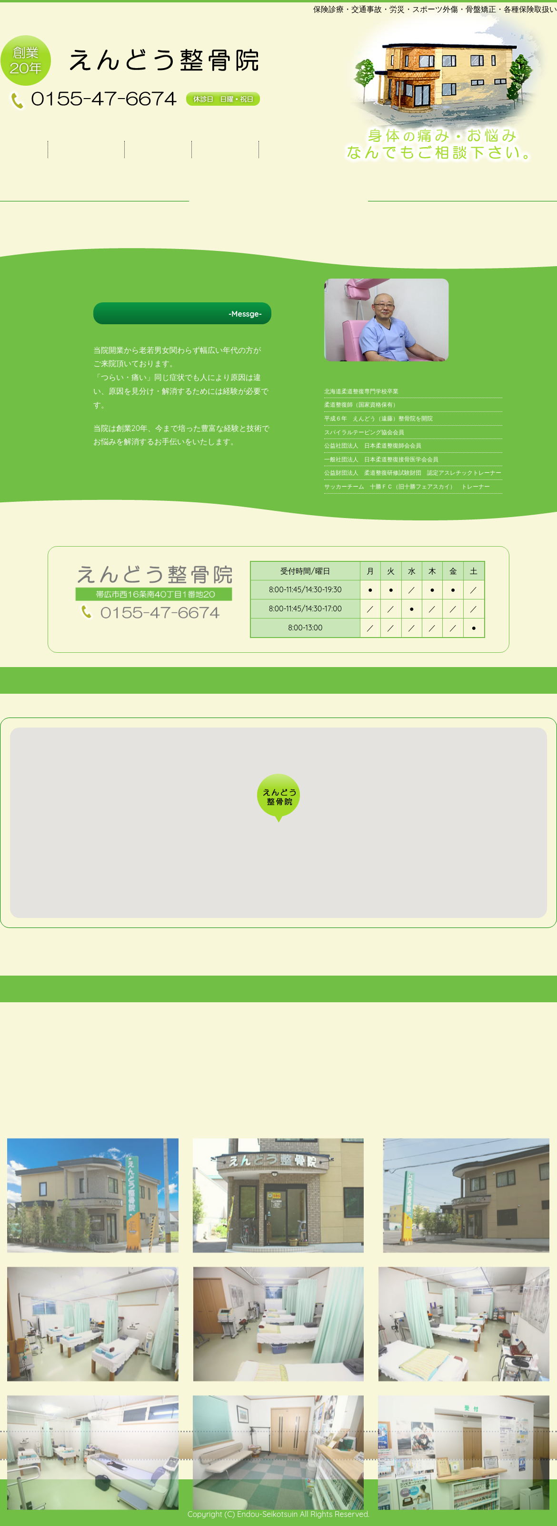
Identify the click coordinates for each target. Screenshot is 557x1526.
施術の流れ (225, 149)
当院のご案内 (86, 149)
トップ (24, 149)
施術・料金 (158, 149)
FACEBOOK (295, 149)
